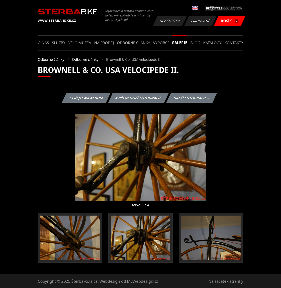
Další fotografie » (192, 97)
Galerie (179, 42)
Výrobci (161, 42)
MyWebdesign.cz (142, 281)
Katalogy (212, 42)
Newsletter (169, 21)
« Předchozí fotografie (138, 97)
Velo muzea (79, 42)
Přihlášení (200, 21)
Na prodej (104, 42)
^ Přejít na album (86, 97)
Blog (195, 42)
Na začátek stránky (225, 281)
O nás (43, 42)
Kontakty (234, 42)
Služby (58, 42)
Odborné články (133, 42)
